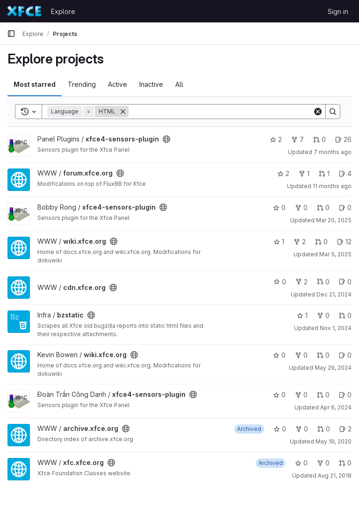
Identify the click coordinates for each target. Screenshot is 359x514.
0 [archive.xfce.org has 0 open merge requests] (323, 429)
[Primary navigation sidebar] (11, 33)
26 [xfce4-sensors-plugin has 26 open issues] (343, 139)
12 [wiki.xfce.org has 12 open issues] (344, 242)
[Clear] (317, 111)
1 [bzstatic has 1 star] (302, 315)
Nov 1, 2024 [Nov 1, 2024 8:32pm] (336, 327)
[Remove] (123, 111)
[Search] (220, 111)
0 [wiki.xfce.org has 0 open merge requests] (321, 242)
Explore (63, 11)
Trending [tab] (82, 84)
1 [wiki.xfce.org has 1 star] (278, 242)
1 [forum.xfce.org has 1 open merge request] (324, 173)
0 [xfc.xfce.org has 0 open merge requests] (345, 463)
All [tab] (179, 84)
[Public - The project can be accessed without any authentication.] (166, 139)
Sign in (338, 11)
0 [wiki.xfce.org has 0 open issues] (345, 355)
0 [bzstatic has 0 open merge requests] (345, 315)
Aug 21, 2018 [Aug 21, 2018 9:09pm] (335, 475)
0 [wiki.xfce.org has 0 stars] (279, 355)
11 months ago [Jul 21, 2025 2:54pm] (332, 186)
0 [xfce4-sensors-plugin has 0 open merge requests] (319, 139)
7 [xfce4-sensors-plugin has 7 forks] (297, 139)
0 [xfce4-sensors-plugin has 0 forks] (301, 207)
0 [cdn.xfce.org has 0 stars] (279, 282)
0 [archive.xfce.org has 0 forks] (301, 429)
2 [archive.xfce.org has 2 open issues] (345, 429)
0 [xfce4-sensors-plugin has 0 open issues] (345, 207)
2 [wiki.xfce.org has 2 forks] (300, 242)
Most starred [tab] (35, 84)
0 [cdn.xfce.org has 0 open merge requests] (323, 282)
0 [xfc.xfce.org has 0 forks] (323, 463)
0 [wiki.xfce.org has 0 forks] (301, 355)
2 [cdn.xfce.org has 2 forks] (301, 282)
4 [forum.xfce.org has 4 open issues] (345, 173)
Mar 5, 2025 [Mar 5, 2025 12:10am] (335, 254)
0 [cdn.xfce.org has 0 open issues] (345, 282)
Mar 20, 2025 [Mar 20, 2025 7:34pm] (334, 220)
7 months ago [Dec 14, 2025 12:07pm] (333, 151)
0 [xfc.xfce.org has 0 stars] (301, 463)
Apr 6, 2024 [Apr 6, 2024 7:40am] (336, 407)
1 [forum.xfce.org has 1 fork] (304, 173)
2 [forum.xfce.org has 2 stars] (283, 173)
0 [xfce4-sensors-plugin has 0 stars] (279, 207)
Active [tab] (117, 84)
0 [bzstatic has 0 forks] (323, 315)
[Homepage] (24, 11)
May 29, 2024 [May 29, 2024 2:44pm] (333, 367)
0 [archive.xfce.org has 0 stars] (279, 429)
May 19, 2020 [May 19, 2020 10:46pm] (334, 441)
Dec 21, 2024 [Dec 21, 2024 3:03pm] (334, 294)
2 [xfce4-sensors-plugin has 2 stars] (276, 139)
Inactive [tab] (151, 84)
